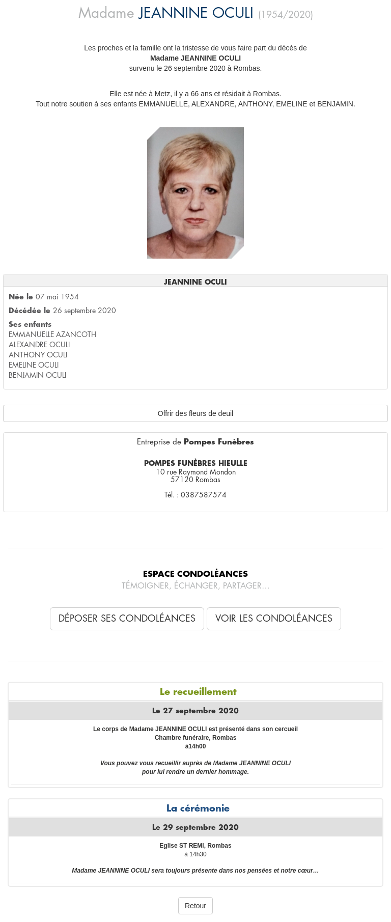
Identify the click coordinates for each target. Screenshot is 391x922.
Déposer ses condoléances (127, 618)
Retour (195, 906)
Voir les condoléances (273, 618)
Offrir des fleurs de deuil (195, 413)
